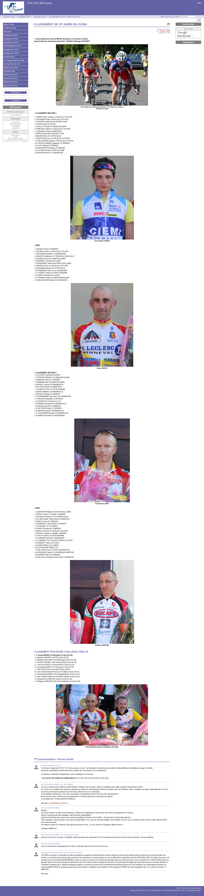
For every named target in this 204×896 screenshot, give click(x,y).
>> (199, 20)
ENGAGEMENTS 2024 (12, 46)
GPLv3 (183, 890)
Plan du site (134, 890)
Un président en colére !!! (58, 803)
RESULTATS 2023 (11, 78)
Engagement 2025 (11, 35)
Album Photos (9, 24)
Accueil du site (9, 17)
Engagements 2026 (11, 53)
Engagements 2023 (11, 42)
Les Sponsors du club (12, 64)
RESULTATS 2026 (11, 68)
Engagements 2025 (11, 50)
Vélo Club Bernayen (39, 3)
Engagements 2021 (11, 39)
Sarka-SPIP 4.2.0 (156, 890)
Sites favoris (15, 92)
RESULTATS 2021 (11, 75)
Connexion (15, 100)
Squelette (191, 890)
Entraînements (9, 57)
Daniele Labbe (165, 31)
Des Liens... (8, 32)
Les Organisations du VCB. (14, 60)
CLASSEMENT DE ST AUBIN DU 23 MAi (64, 17)
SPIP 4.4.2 (144, 890)
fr (199, 3)
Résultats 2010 (39, 17)
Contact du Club (10, 28)
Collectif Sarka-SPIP (172, 890)
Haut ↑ (198, 890)
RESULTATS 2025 (11, 86)
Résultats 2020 (24, 17)
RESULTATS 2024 (11, 82)
